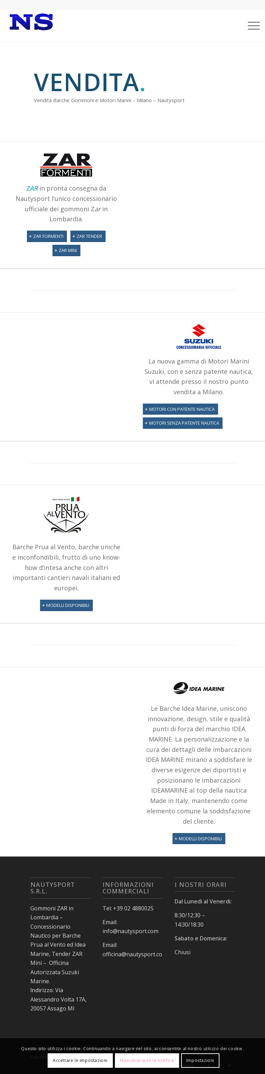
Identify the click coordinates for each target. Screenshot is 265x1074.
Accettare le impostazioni (80, 1060)
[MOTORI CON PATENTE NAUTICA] (180, 409)
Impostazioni (200, 1060)
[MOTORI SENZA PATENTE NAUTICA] (183, 423)
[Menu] (250, 25)
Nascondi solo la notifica (147, 1060)
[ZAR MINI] (66, 250)
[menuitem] (250, 25)
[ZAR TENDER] (88, 236)
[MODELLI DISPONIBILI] (66, 605)
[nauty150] (31, 25)
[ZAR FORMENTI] (47, 236)
